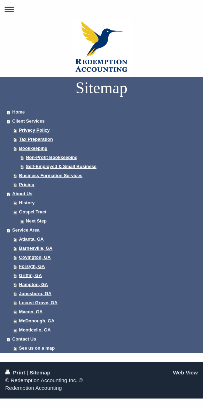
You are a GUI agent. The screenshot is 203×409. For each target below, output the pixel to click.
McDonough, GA (37, 320)
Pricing (26, 184)
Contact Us (24, 339)
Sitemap (40, 372)
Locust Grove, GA (38, 302)
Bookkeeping (33, 148)
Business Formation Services (51, 175)
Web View (185, 372)
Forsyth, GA (32, 266)
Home (18, 112)
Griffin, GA (30, 275)
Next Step (36, 221)
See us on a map (37, 348)
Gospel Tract (33, 211)
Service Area (25, 230)
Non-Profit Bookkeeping (52, 157)
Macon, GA (31, 311)
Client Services (28, 121)
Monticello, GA (35, 330)
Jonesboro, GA (35, 293)
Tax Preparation (36, 139)
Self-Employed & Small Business (61, 166)
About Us (22, 193)
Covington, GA (35, 257)
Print (16, 372)
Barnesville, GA (36, 248)
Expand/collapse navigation (101, 9)
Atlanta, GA (31, 239)
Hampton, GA (33, 284)
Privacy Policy (34, 130)
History (27, 202)
